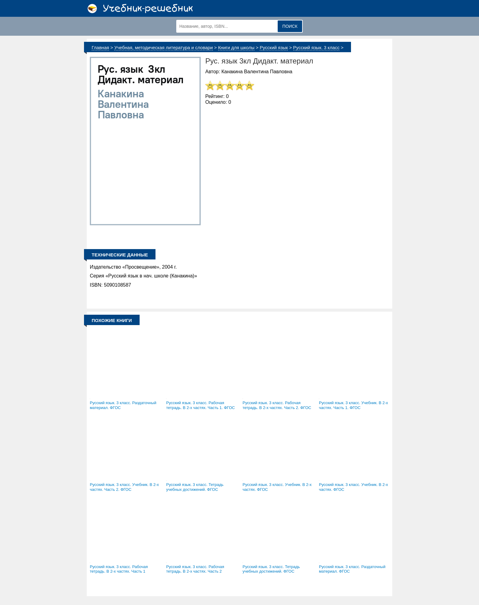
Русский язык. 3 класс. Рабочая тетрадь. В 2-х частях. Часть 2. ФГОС (277, 405)
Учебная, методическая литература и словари (163, 47)
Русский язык (274, 47)
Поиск (289, 26)
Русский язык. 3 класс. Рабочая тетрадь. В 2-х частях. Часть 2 (195, 569)
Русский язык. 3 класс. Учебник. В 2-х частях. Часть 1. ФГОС (353, 405)
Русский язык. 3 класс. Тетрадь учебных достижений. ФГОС (195, 487)
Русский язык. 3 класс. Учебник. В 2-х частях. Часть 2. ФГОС (124, 487)
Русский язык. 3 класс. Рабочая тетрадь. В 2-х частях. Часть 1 (119, 569)
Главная (100, 47)
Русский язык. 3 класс (316, 47)
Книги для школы (236, 47)
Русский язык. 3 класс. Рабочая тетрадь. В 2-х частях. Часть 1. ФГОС (200, 405)
